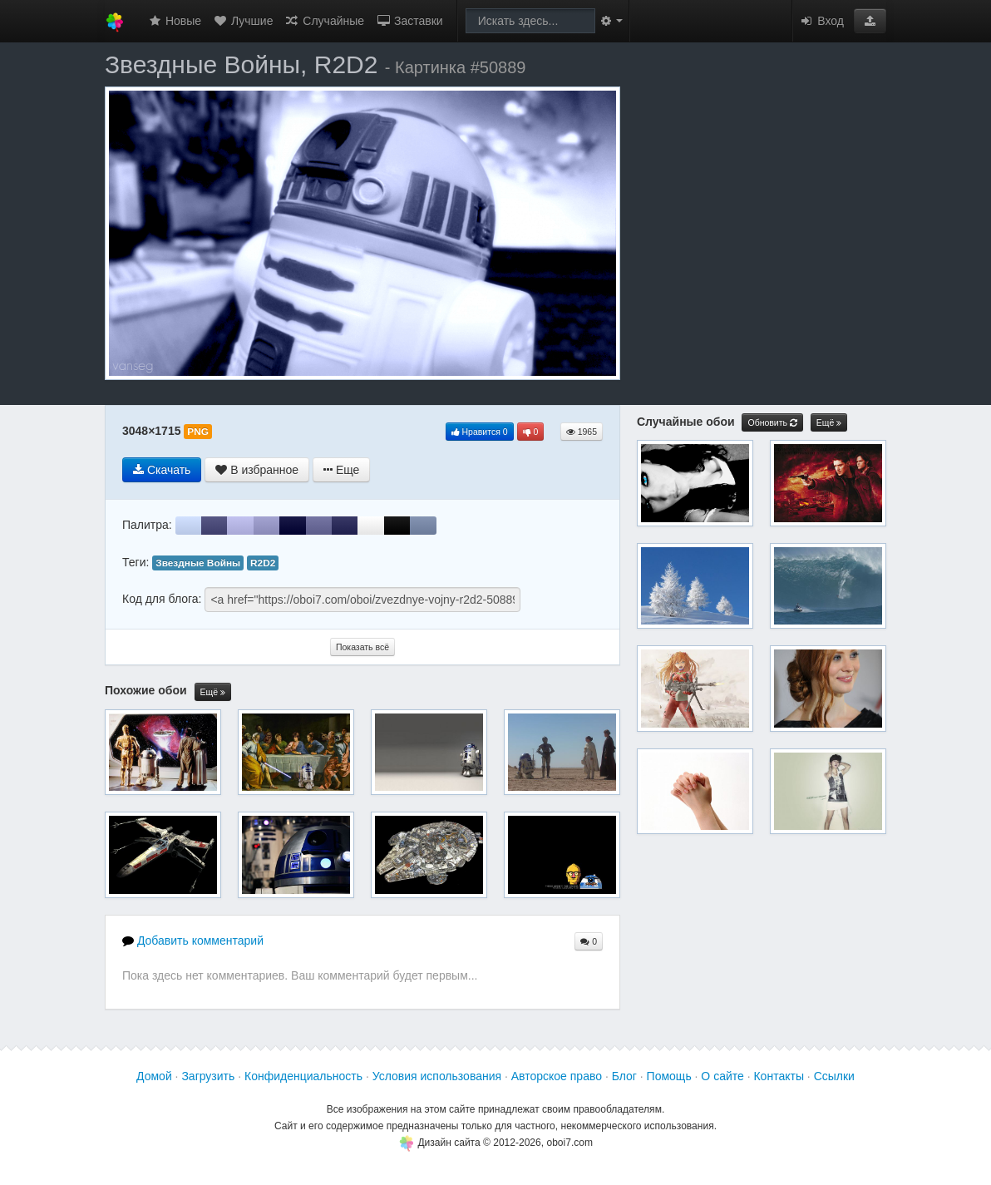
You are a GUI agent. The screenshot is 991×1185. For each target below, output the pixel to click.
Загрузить (207, 1076)
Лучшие (243, 20)
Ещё (212, 692)
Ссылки (834, 1076)
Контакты (778, 1076)
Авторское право (556, 1076)
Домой (154, 1076)
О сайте (722, 1076)
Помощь (669, 1076)
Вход (821, 20)
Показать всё (362, 647)
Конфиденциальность (303, 1076)
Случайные (324, 20)
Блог (624, 1076)
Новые (174, 20)
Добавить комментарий (193, 940)
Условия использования (436, 1076)
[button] (870, 20)
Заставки (409, 20)
